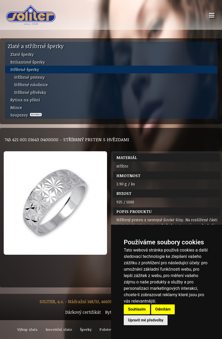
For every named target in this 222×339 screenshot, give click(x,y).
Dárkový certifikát (83, 312)
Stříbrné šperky (24, 69)
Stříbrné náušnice (31, 84)
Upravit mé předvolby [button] (145, 320)
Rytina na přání (25, 99)
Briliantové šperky (27, 62)
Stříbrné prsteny (29, 77)
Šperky (86, 329)
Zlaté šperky (22, 54)
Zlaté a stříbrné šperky (36, 46)
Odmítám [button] (163, 309)
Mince (16, 107)
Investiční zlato (59, 329)
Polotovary (109, 329)
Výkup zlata (27, 329)
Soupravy (26, 115)
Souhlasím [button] (137, 309)
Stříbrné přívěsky (30, 92)
